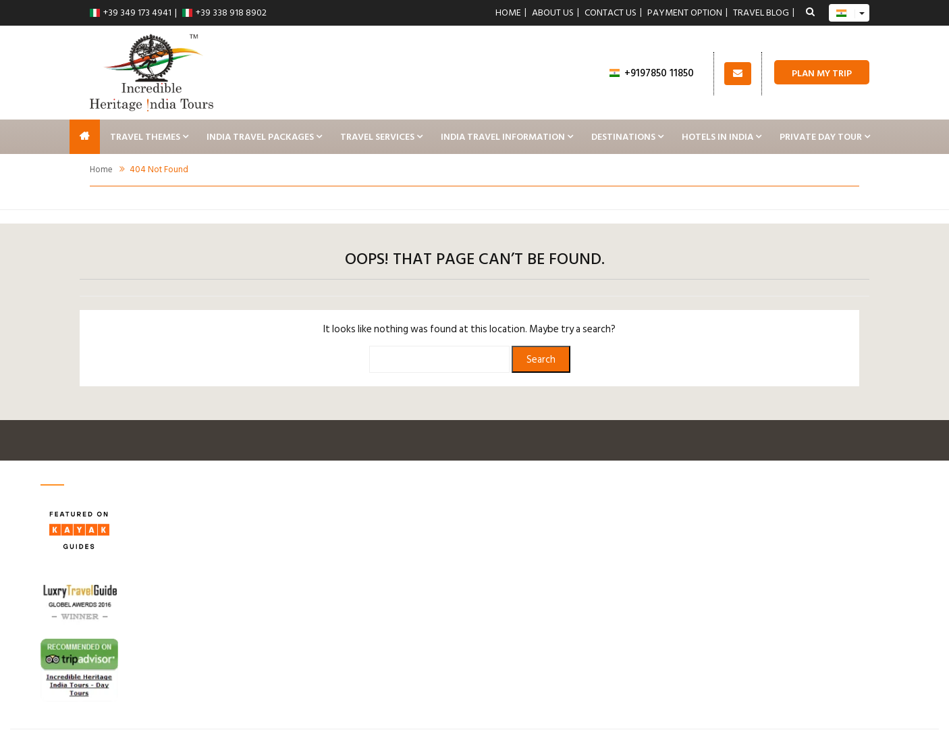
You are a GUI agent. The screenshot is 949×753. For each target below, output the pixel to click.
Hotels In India (717, 137)
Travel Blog (761, 13)
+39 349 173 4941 (130, 12)
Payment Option (684, 13)
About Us (553, 13)
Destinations (623, 137)
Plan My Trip (822, 73)
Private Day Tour (821, 137)
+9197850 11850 (651, 73)
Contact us (610, 13)
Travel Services (377, 137)
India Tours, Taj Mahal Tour (85, 137)
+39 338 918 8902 (224, 12)
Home (508, 13)
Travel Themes (145, 137)
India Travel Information (503, 137)
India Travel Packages (260, 137)
